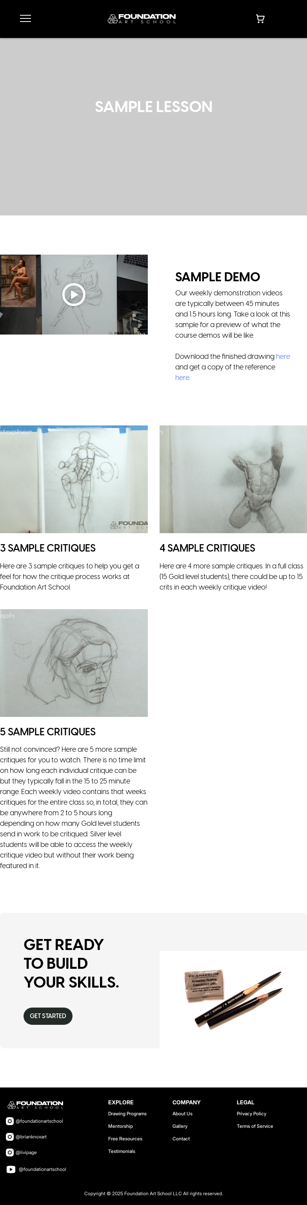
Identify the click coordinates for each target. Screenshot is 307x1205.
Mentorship (120, 1126)
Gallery (180, 1126)
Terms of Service (255, 1126)
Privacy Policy (251, 1113)
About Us (183, 1113)
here (283, 357)
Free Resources (125, 1139)
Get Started (48, 1016)
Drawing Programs (127, 1113)
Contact (181, 1139)
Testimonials (121, 1151)
